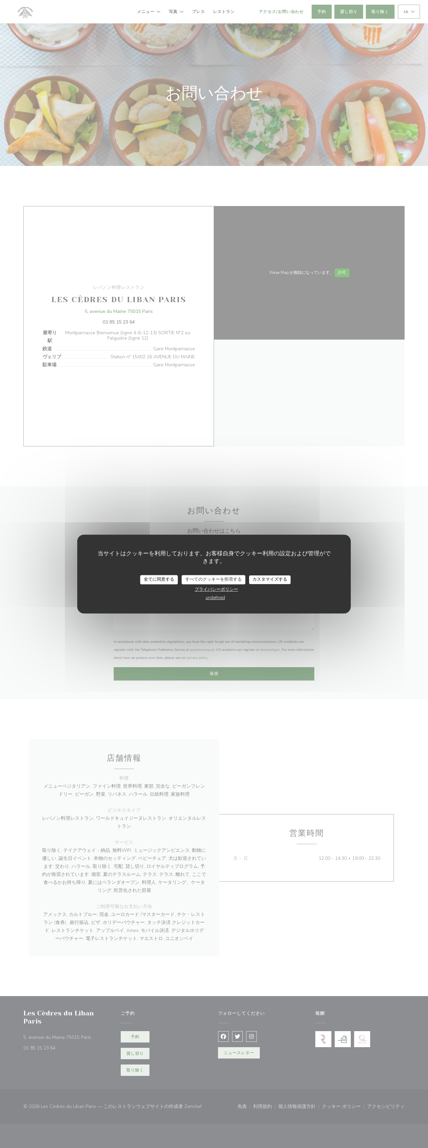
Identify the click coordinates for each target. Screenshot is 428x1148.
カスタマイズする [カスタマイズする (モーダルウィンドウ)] (269, 579)
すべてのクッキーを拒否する (213, 579)
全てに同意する (159, 579)
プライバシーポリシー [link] (216, 589)
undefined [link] (215, 598)
